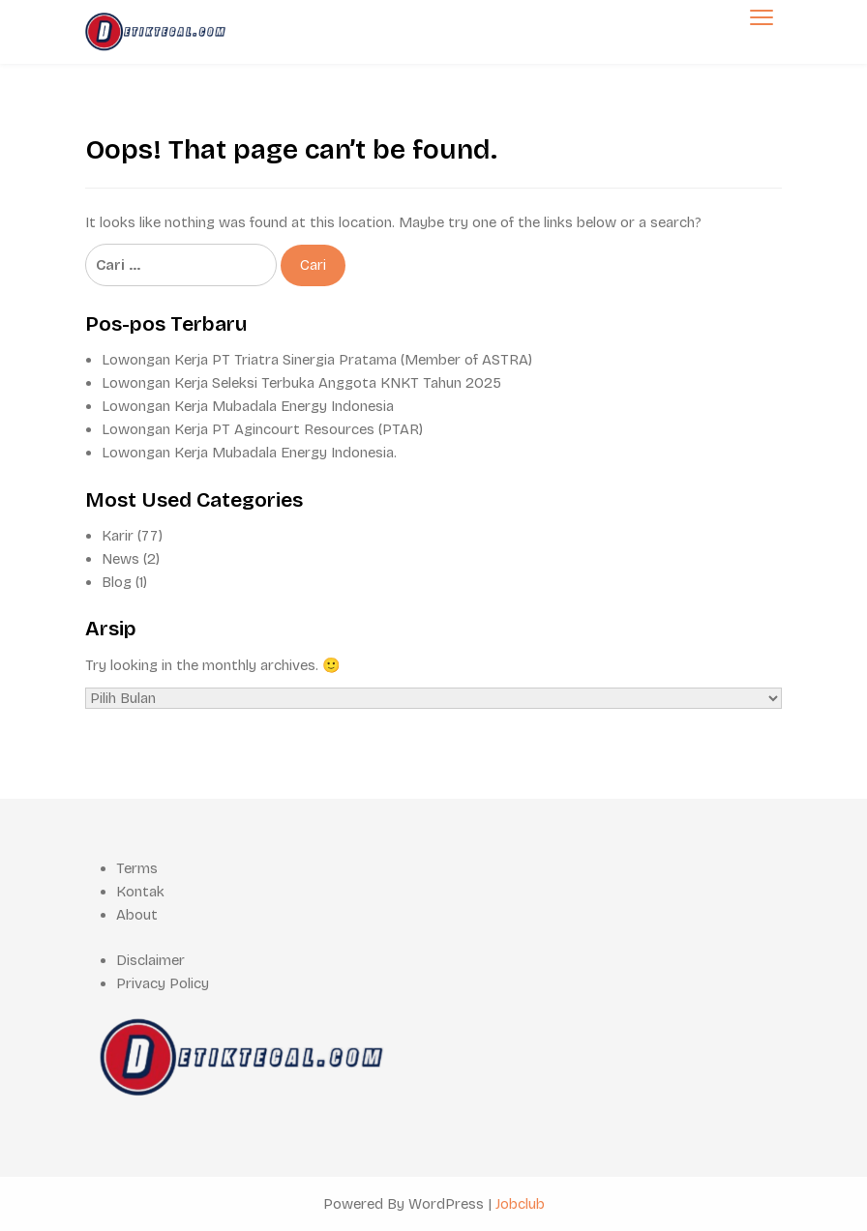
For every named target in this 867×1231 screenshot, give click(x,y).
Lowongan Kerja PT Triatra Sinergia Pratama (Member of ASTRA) (317, 359)
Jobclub (520, 1204)
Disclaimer (150, 960)
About (137, 914)
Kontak (140, 891)
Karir (118, 535)
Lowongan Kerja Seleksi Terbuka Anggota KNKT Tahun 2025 (301, 383)
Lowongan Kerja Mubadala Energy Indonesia (248, 406)
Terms (137, 868)
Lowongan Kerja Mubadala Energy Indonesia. (249, 452)
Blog (117, 582)
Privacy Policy (162, 983)
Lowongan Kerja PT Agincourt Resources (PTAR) (262, 429)
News (120, 559)
